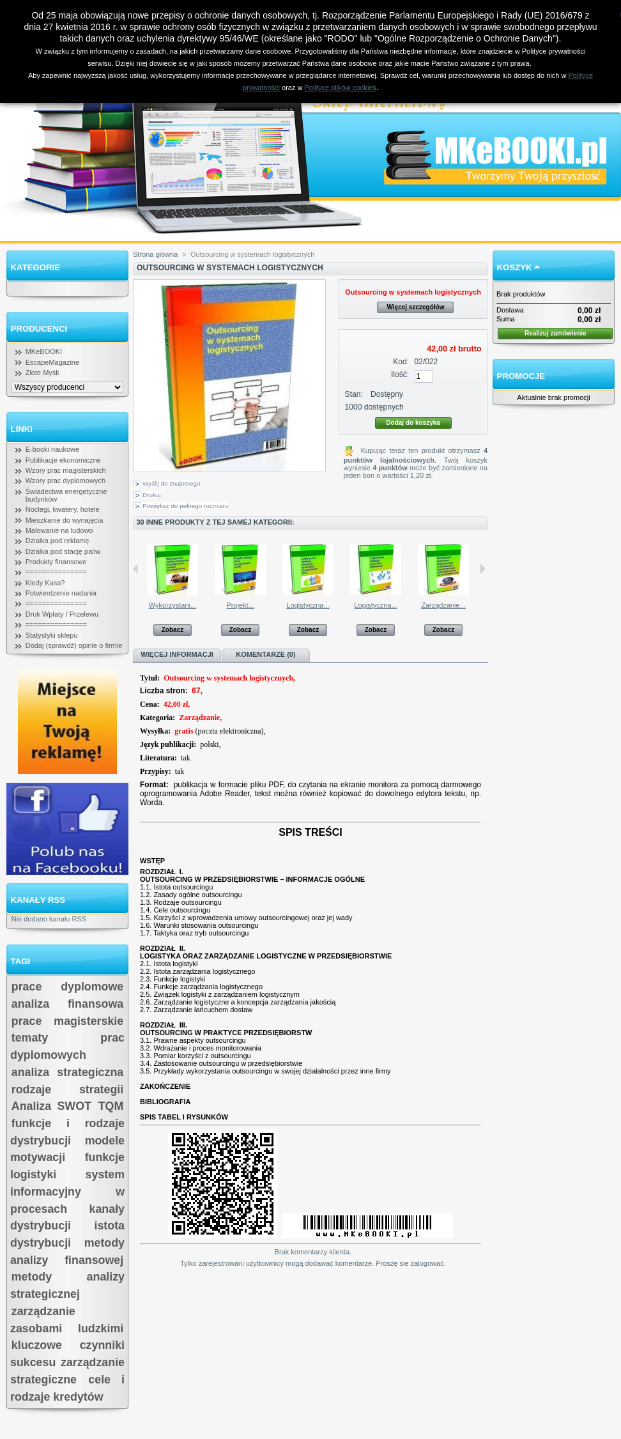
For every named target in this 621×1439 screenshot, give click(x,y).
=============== (56, 572)
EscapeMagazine (52, 362)
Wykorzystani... (172, 605)
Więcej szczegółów (415, 307)
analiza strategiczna (67, 1072)
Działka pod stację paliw (63, 551)
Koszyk (514, 267)
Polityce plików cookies (341, 87)
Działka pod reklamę (57, 540)
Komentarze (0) (265, 654)
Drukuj (151, 494)
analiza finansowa (67, 1003)
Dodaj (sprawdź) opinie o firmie (74, 645)
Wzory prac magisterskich (66, 470)
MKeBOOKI (44, 351)
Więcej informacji (177, 654)
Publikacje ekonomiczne (63, 460)
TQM (111, 1106)
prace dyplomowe (67, 986)
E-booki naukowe (52, 449)
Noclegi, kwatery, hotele (63, 509)
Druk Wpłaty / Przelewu (62, 614)
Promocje (521, 376)
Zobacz (172, 629)
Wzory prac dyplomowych (65, 480)
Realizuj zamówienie (555, 333)
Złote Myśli (42, 372)
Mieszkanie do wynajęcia (64, 520)
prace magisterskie (67, 1021)
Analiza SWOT (51, 1106)
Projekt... (240, 605)
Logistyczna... (307, 605)
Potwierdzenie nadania (61, 593)
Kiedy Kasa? (45, 583)
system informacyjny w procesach (67, 1191)
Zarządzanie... (443, 605)
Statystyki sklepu (52, 635)
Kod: (401, 361)
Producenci (39, 329)
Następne (483, 568)
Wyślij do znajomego (171, 483)
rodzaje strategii (67, 1089)
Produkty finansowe (56, 562)
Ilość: (400, 374)
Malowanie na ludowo (59, 530)
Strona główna (155, 254)
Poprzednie (136, 568)
